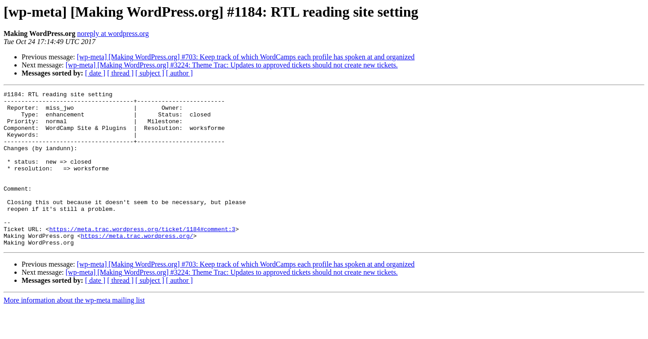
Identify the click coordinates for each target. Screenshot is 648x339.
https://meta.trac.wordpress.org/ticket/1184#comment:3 (142, 257)
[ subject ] (149, 73)
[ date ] (95, 73)
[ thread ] (120, 73)
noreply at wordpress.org (112, 33)
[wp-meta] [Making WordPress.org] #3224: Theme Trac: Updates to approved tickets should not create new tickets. (232, 65)
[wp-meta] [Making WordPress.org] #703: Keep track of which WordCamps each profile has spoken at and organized (246, 57)
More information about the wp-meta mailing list (74, 331)
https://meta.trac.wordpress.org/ (137, 265)
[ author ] (179, 73)
